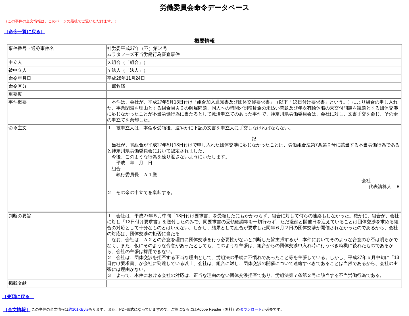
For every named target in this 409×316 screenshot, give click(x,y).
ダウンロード (251, 309)
